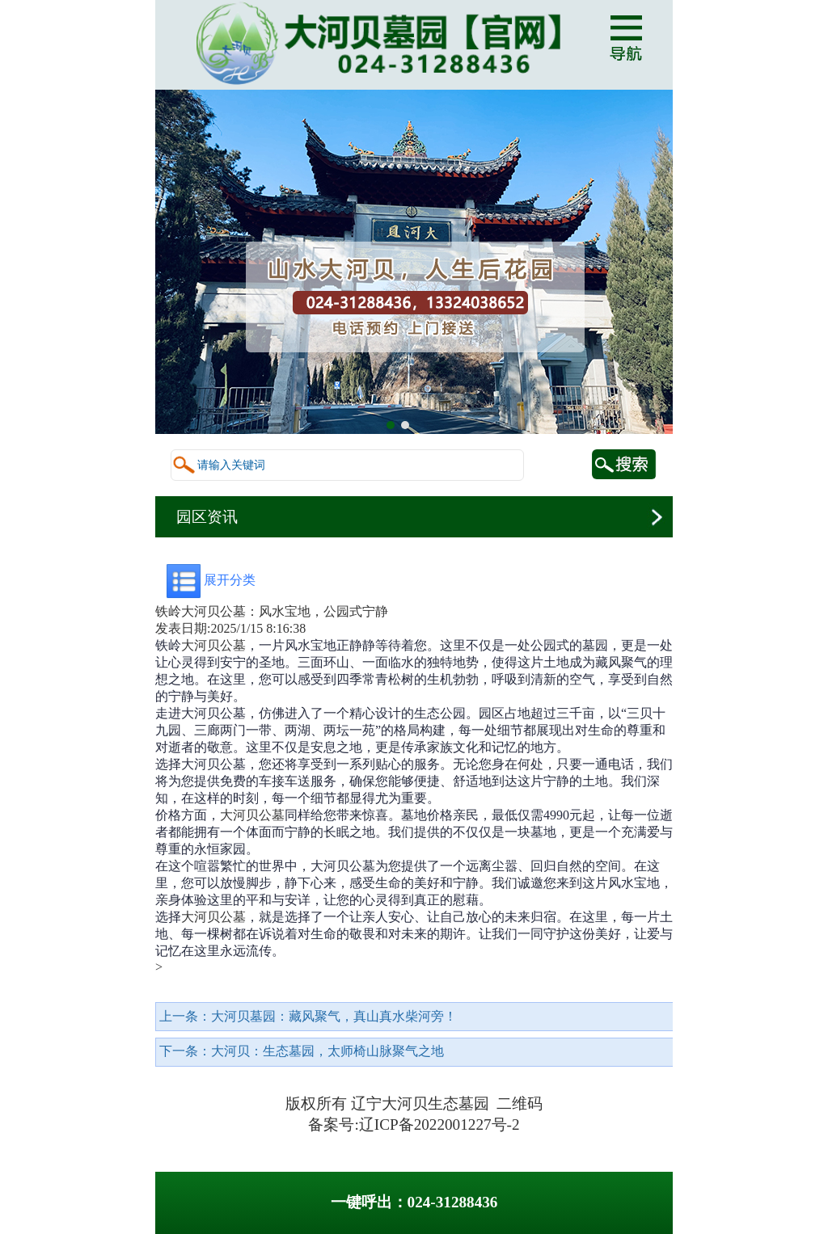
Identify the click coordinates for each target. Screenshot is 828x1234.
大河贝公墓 (213, 645)
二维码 (519, 1103)
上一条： (308, 1016)
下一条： (301, 1051)
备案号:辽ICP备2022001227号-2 (413, 1124)
